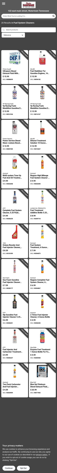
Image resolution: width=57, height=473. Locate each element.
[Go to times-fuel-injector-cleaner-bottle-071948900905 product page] (42, 311)
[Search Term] (28, 16)
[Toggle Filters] (54, 35)
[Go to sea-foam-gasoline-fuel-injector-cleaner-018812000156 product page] (14, 276)
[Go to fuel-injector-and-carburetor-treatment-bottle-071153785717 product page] (14, 345)
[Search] (53, 16)
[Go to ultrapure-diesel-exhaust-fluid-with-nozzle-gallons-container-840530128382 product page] (14, 67)
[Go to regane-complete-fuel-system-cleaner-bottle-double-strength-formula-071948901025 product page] (42, 276)
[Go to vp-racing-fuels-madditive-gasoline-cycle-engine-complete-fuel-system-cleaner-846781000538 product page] (14, 102)
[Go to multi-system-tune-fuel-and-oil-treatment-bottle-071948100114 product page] (14, 171)
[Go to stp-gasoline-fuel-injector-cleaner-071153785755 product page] (14, 311)
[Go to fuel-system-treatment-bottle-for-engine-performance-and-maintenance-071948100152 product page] (42, 241)
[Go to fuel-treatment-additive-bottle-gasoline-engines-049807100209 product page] (42, 206)
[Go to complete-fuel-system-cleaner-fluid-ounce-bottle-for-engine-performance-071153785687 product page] (14, 206)
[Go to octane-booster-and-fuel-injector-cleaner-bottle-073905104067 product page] (14, 241)
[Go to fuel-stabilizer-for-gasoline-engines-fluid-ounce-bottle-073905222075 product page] (42, 67)
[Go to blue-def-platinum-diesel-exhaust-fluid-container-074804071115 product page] (42, 380)
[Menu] (3, 3)
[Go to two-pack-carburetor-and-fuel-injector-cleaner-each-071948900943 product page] (14, 380)
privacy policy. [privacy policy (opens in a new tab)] (42, 455)
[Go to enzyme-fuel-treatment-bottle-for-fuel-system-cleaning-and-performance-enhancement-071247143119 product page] (42, 345)
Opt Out (23, 468)
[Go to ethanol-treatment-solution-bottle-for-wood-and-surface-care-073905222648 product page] (42, 137)
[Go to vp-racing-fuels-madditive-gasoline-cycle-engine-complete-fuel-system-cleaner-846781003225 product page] (42, 102)
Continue (8, 468)
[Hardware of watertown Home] (29, 5)
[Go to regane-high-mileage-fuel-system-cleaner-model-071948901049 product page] (42, 171)
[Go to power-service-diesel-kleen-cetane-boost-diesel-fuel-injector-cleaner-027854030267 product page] (14, 137)
